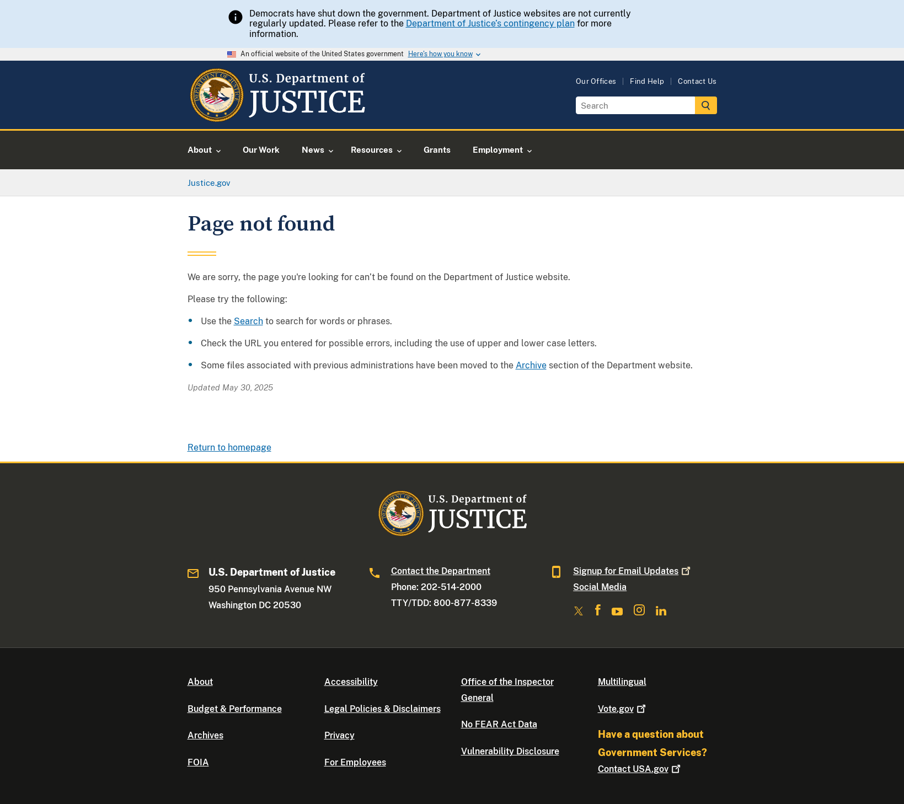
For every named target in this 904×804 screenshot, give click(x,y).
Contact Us (697, 81)
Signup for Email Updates (633, 571)
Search (248, 321)
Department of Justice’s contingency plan (490, 23)
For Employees (355, 762)
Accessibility (351, 682)
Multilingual (622, 682)
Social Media (600, 587)
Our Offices (596, 81)
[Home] (277, 116)
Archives (205, 735)
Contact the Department (440, 571)
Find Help (647, 81)
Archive (531, 365)
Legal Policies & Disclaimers (382, 709)
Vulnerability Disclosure (510, 751)
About (200, 682)
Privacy (339, 735)
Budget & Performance (235, 709)
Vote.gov (623, 709)
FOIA (198, 762)
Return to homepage (229, 447)
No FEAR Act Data (499, 724)
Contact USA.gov (640, 769)
